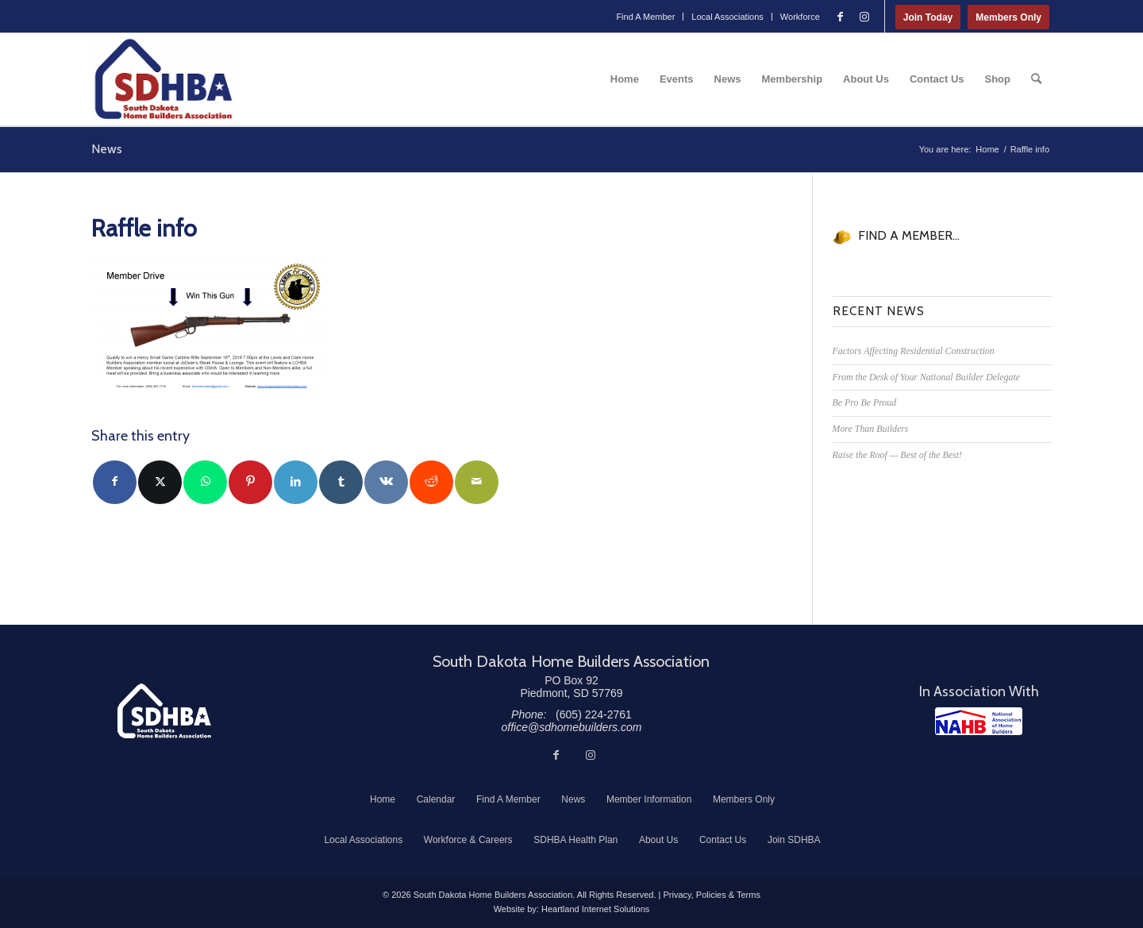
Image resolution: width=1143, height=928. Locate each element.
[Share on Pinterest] (250, 482)
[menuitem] (645, 17)
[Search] (1036, 79)
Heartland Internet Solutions (595, 909)
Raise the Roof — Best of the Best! (897, 454)
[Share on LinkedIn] (296, 482)
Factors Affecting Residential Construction (914, 350)
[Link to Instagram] (864, 17)
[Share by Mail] (476, 482)
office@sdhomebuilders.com (572, 727)
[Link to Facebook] (840, 17)
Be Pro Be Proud (865, 402)
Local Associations (727, 16)
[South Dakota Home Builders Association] (163, 79)
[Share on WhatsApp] (205, 482)
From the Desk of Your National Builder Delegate (927, 377)
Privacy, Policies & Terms (711, 894)
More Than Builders (871, 428)
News (106, 148)
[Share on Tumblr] (341, 482)
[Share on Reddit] (431, 482)
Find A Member (645, 16)
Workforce (800, 16)
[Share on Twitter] (160, 482)
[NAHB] (978, 721)
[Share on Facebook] (115, 482)
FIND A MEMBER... (909, 235)
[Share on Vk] (386, 482)
